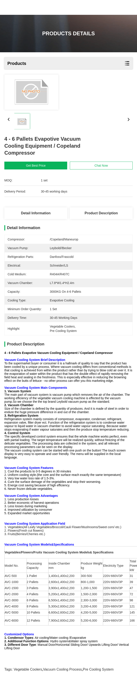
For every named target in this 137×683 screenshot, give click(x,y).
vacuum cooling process (62, 669)
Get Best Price (36, 165)
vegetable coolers (28, 669)
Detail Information (36, 213)
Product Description (101, 213)
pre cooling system (98, 669)
